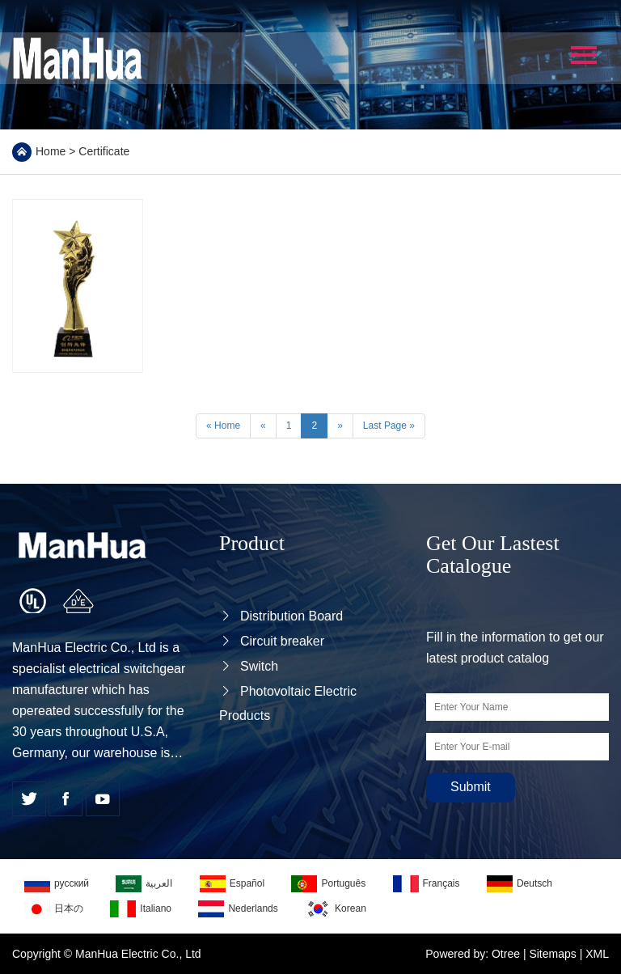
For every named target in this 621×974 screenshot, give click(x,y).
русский (56, 883)
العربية (144, 883)
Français (426, 883)
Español (232, 883)
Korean (335, 908)
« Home (223, 425)
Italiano (140, 908)
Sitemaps (552, 953)
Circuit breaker (271, 641)
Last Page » (389, 425)
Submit (470, 787)
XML (597, 953)
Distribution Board (281, 616)
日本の (53, 908)
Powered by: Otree (472, 953)
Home (50, 151)
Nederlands (237, 908)
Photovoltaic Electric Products (288, 703)
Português (328, 883)
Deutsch (519, 883)
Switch (248, 666)
